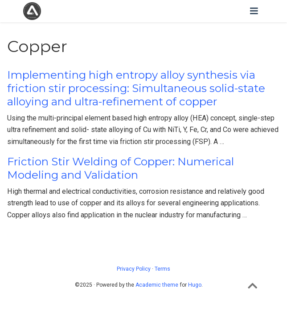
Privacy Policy (134, 269)
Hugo (194, 285)
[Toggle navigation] (254, 11)
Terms (162, 269)
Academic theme (156, 285)
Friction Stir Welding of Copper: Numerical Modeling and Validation (120, 168)
